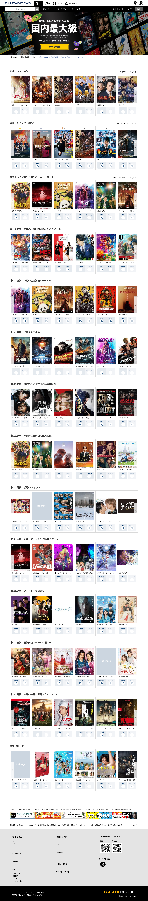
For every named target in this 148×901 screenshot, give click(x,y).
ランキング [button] (76, 9)
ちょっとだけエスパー (126, 521)
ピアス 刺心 (59, 418)
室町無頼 (57, 105)
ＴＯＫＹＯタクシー (39, 159)
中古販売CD (73, 3)
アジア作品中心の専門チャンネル (121, 809)
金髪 (77, 105)
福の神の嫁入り (123, 676)
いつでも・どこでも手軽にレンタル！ (20, 809)
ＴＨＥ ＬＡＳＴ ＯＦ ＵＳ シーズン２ (90, 728)
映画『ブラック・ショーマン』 (64, 159)
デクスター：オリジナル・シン (64, 728)
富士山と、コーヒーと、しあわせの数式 (88, 780)
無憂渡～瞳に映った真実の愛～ (43, 676)
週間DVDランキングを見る (127, 123)
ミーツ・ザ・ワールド (19, 780)
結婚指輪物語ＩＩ (124, 573)
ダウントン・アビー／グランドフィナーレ (46, 728)
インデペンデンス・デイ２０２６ (43, 366)
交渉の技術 (79, 625)
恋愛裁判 (79, 469)
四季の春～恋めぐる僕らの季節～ (107, 625)
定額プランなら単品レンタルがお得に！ (97, 809)
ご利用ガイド (118, 9)
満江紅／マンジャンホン (126, 418)
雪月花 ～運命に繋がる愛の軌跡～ (108, 676)
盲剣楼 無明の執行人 (83, 418)
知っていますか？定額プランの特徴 (71, 809)
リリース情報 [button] (61, 9)
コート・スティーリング (83, 314)
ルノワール (100, 780)
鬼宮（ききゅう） (124, 625)
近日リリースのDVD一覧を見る (125, 178)
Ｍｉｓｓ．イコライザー (62, 366)
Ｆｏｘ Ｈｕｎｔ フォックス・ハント (109, 418)
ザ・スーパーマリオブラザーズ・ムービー (110, 263)
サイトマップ (133, 825)
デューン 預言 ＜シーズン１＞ (107, 728)
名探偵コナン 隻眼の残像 (20, 263)
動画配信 (15, 861)
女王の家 (14, 625)
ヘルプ (129, 9)
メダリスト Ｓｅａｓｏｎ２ (106, 573)
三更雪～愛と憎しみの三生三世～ (86, 676)
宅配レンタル (17, 873)
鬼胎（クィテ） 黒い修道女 (42, 418)
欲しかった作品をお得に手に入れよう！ (46, 809)
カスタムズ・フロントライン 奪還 (87, 366)
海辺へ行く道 (59, 780)
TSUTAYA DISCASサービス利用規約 (35, 825)
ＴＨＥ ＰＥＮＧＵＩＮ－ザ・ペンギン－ (132, 728)
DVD (40, 3)
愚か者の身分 (101, 211)
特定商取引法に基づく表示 (98, 825)
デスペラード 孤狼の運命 (41, 105)
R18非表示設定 (17, 881)
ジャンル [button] (46, 9)
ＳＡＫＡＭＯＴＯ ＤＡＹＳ (128, 263)
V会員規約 (19, 825)
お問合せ (59, 852)
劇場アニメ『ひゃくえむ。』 (42, 573)
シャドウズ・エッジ (125, 159)
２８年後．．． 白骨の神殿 (128, 211)
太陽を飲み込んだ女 (39, 625)
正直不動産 (79, 263)
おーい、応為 (101, 469)
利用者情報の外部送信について (118, 825)
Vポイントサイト (62, 872)
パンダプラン (59, 211)
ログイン (141, 5)
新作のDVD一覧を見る (128, 72)
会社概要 (12, 825)
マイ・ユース (59, 625)
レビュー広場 (61, 864)
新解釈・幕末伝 (17, 211)
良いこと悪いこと (60, 521)
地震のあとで (80, 521)
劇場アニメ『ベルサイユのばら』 (22, 105)
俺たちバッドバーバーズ (40, 521)
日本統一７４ (101, 105)
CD (49, 3)
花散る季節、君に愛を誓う (63, 676)
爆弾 (13, 159)
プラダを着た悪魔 (60, 263)
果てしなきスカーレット (40, 211)
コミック (60, 3)
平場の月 (121, 105)
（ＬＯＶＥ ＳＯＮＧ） (126, 469)
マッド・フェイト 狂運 (19, 418)
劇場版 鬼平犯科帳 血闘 (127, 780)
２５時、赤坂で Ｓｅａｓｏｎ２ (107, 521)
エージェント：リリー (104, 366)
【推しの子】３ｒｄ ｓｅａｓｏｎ (66, 573)
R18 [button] (138, 9)
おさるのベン (123, 314)
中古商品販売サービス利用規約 (56, 825)
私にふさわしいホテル (40, 780)
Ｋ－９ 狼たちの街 (18, 366)
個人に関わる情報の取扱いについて (78, 825)
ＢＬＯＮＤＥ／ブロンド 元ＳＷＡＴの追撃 (132, 366)
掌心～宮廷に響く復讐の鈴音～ (21, 676)
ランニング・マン (102, 314)
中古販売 (15, 878)
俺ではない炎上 (102, 159)
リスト (135, 5)
